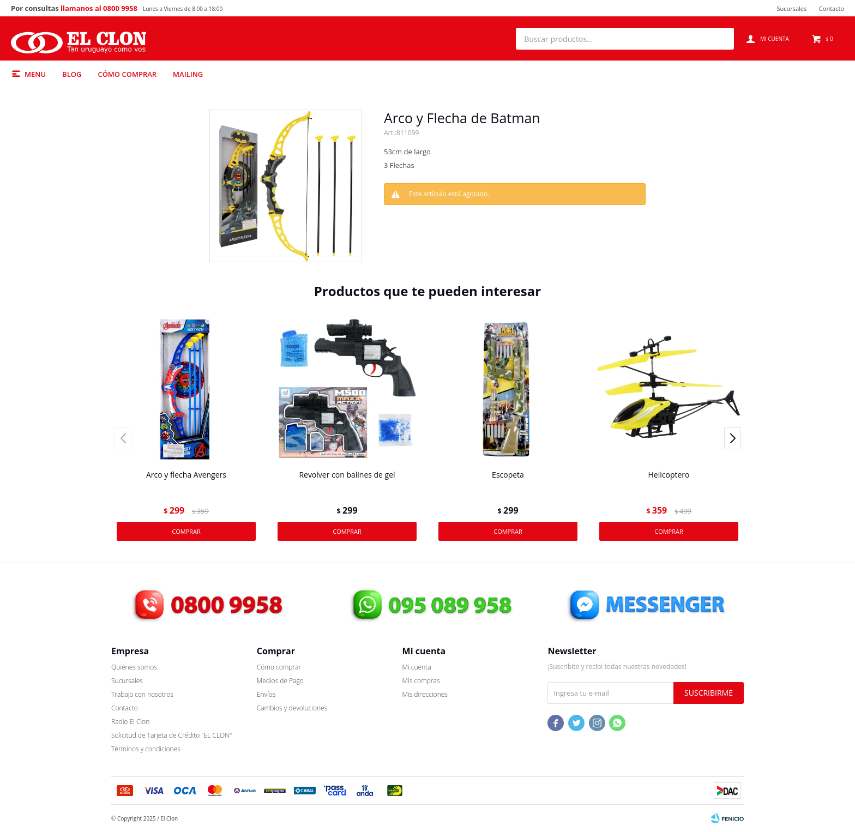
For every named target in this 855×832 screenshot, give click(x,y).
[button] (720, 39)
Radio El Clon (130, 721)
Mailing (188, 74)
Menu (35, 74)
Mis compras (421, 680)
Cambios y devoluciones (292, 708)
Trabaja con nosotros (142, 694)
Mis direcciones (425, 694)
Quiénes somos (134, 667)
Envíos (266, 694)
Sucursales (791, 8)
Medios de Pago (280, 680)
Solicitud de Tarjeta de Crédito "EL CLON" (171, 735)
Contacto (831, 8)
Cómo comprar (127, 74)
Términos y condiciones (145, 748)
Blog (71, 74)
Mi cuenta (416, 667)
